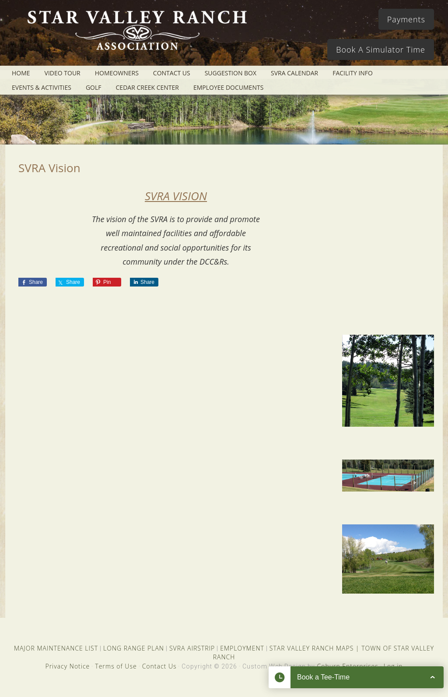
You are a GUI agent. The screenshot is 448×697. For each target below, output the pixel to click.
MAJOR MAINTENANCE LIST (56, 648)
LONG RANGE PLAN (133, 648)
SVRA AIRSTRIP (192, 648)
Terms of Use (115, 666)
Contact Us (159, 666)
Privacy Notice (67, 666)
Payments (406, 19)
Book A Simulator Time (380, 49)
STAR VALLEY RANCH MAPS (312, 648)
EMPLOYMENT (242, 648)
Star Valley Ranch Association (136, 37)
